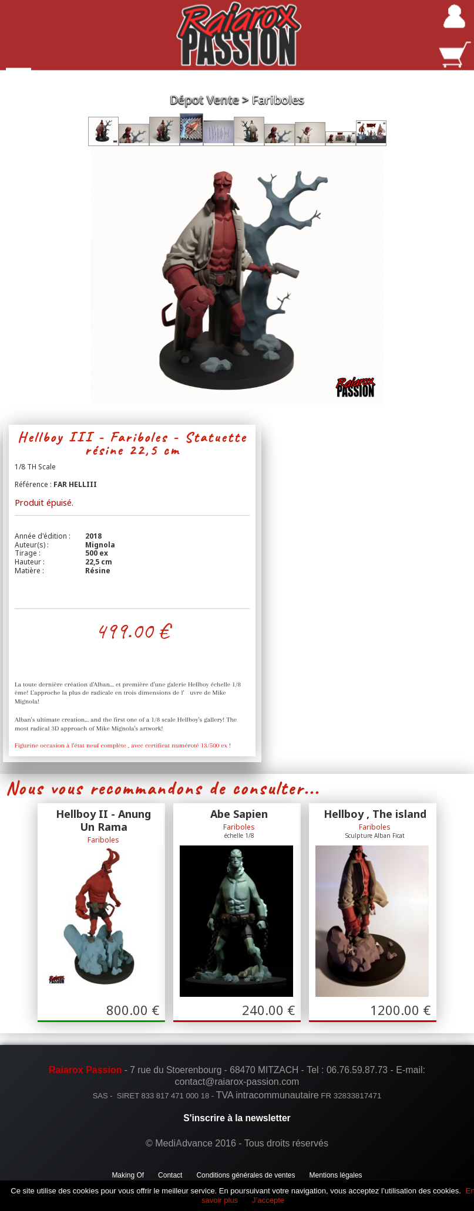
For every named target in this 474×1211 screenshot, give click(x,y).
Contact (170, 1175)
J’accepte (268, 1200)
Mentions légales (336, 1175)
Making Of (128, 1175)
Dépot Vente (204, 99)
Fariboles (278, 99)
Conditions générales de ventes (245, 1175)
